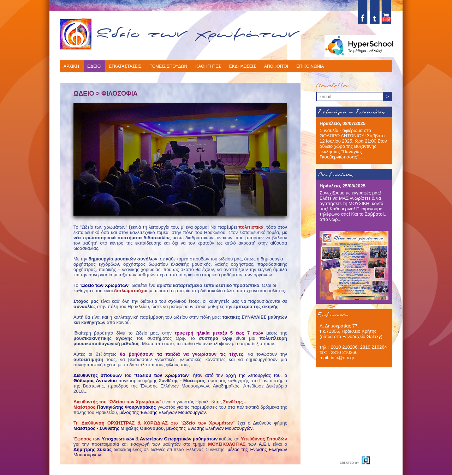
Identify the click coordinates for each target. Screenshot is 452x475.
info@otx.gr (343, 357)
